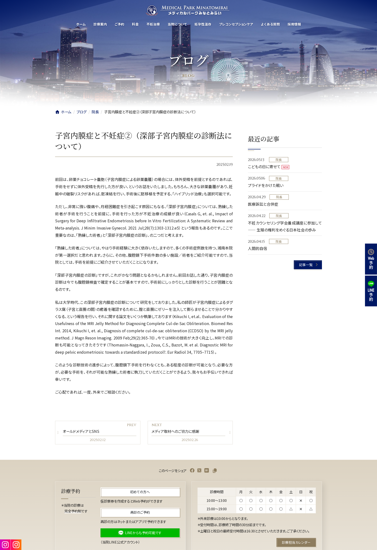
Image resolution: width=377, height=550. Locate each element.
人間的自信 (257, 248)
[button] (308, 264)
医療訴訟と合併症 (263, 204)
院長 (279, 159)
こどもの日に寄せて (264, 167)
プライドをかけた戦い (265, 185)
